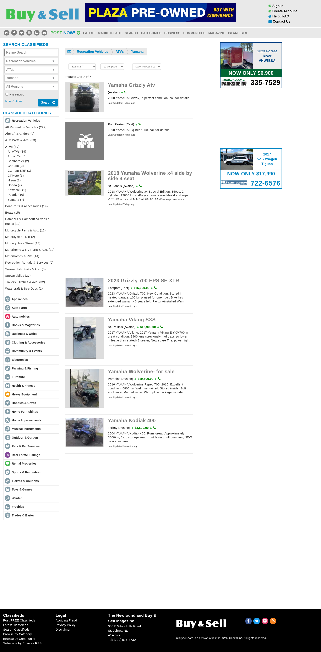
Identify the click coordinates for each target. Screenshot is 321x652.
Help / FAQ (278, 16)
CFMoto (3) (16, 175)
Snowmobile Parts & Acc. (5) (25, 269)
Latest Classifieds (15, 625)
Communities (194, 33)
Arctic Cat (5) (17, 156)
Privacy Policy (66, 625)
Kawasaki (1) (17, 190)
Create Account (282, 11)
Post (65, 32)
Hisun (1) (14, 180)
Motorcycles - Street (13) (22, 243)
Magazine (216, 33)
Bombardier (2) (18, 161)
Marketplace (110, 33)
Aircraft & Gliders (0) (19, 133)
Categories (151, 33)
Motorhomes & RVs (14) (22, 256)
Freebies (18, 506)
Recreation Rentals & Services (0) (29, 262)
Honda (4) (15, 185)
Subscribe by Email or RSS (22, 643)
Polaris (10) (16, 194)
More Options (13, 101)
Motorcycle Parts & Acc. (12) (25, 230)
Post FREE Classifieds (19, 620)
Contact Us (279, 21)
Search (131, 33)
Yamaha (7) (16, 199)
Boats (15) (12, 212)
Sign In (275, 6)
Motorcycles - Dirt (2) (20, 237)
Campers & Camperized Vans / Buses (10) (27, 221)
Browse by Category (17, 634)
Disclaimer (63, 629)
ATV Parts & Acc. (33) (20, 140)
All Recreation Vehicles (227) (26, 127)
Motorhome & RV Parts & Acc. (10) (29, 249)
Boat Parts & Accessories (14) (26, 206)
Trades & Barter (23, 515)
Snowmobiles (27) (18, 275)
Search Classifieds (16, 629)
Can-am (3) (16, 166)
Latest (89, 33)
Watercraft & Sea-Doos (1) (24, 288)
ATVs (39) (12, 146)
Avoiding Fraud (66, 620)
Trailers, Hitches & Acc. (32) (25, 282)
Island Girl (238, 33)
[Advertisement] (129, 242)
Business (172, 33)
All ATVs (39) (17, 151)
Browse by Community (19, 638)
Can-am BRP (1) (19, 170)
